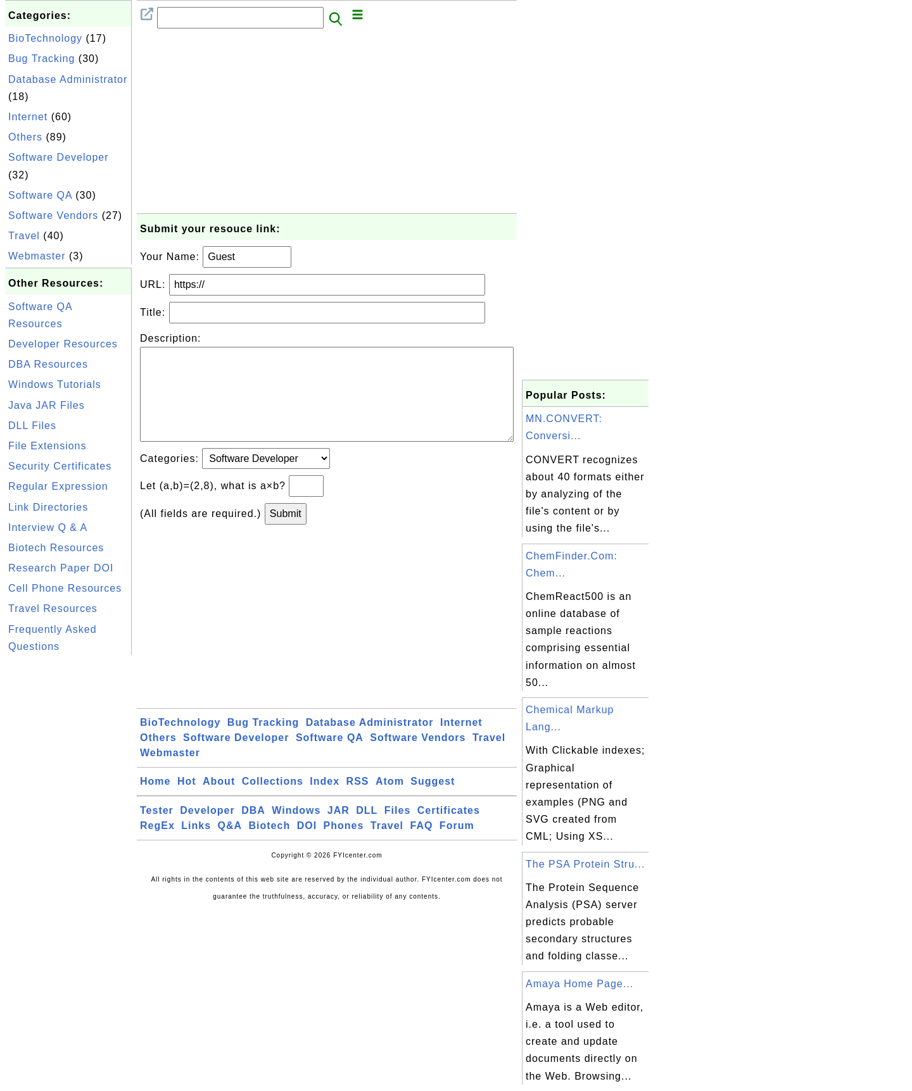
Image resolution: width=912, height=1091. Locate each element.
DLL (366, 830)
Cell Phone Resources (65, 588)
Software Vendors (53, 215)
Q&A (230, 845)
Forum (457, 845)
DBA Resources (48, 364)
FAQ (421, 845)
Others (25, 137)
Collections (272, 801)
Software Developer (58, 157)
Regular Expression (58, 486)
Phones (344, 845)
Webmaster (37, 256)
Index (324, 801)
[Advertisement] (68, 848)
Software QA (40, 195)
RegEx (157, 845)
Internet (28, 116)
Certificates (448, 830)
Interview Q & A (47, 527)
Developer (207, 830)
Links (196, 845)
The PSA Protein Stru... (585, 864)
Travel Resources (53, 608)
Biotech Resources (56, 547)
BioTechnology (45, 38)
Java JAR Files (46, 405)
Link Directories (48, 507)
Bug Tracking (41, 58)
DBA (253, 830)
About (219, 801)
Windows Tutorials (54, 384)
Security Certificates (59, 466)
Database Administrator (67, 79)
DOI (307, 845)
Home (155, 801)
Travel (24, 235)
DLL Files (32, 425)
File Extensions (47, 445)
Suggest (432, 801)
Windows (296, 830)
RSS (357, 801)
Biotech (270, 845)
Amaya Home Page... (579, 983)
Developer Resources (63, 344)
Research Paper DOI (61, 568)
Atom (390, 801)
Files (397, 830)
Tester (157, 830)
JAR (338, 830)
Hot (186, 801)
